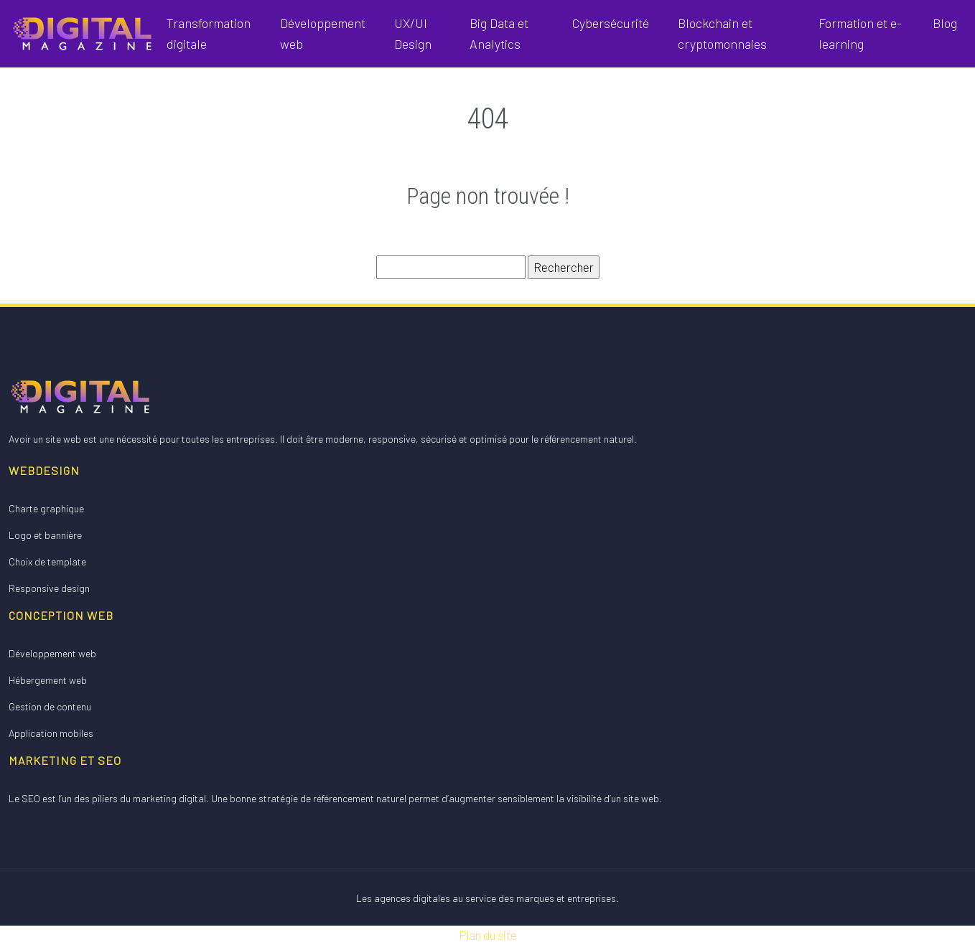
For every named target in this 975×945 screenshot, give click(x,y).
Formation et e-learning (860, 33)
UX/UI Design (412, 33)
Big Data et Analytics (499, 33)
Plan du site (488, 935)
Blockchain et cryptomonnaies (722, 33)
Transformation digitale (209, 33)
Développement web (322, 33)
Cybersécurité (610, 23)
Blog (945, 23)
